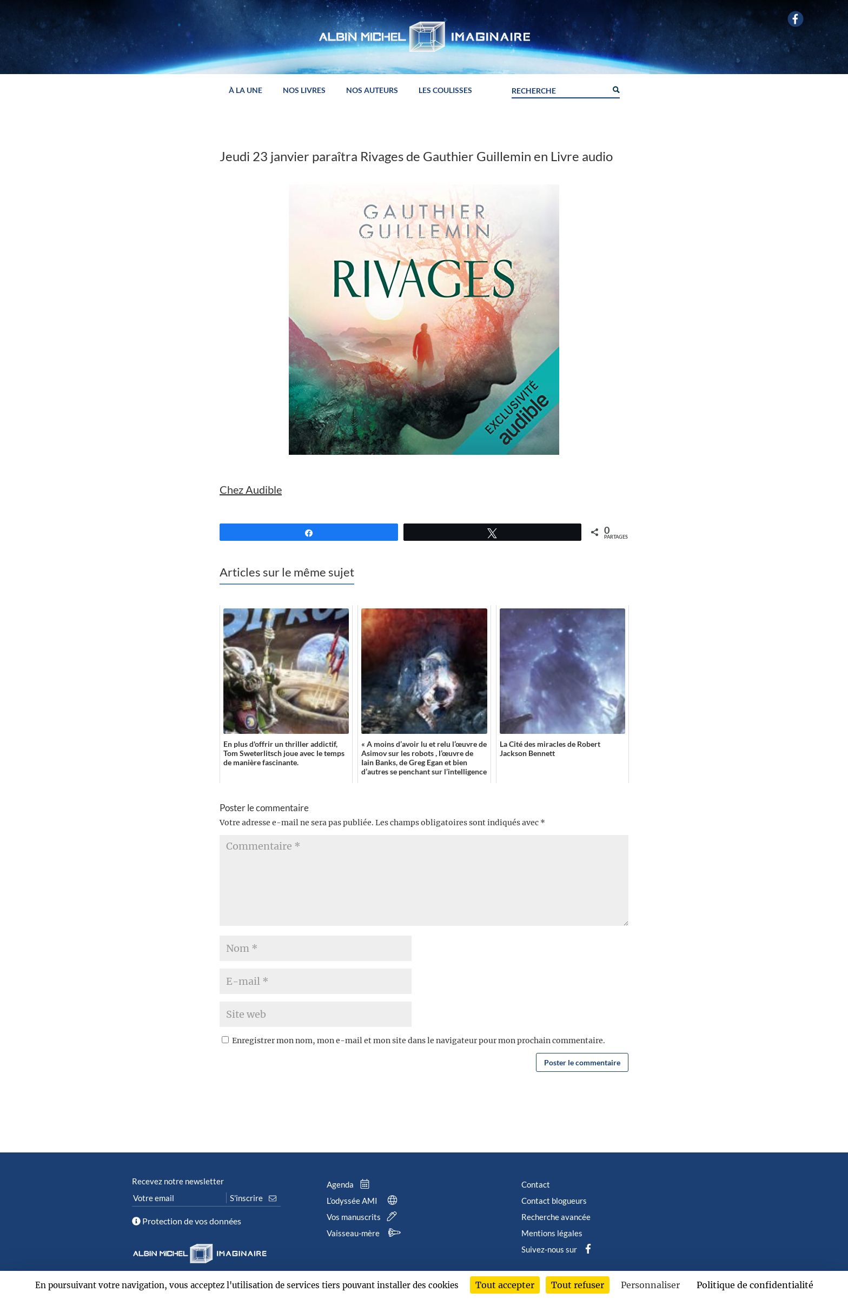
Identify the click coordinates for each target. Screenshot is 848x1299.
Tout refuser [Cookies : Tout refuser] (577, 1285)
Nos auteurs (372, 91)
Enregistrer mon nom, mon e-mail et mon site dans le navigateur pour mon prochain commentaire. (418, 1040)
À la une (245, 91)
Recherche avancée (556, 1217)
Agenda (350, 1184)
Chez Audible (251, 489)
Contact (535, 1184)
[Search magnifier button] (615, 88)
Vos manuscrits (364, 1217)
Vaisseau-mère (365, 1233)
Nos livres (304, 91)
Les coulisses (445, 91)
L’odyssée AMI (364, 1200)
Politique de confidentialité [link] (755, 1285)
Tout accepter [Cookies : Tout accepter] (504, 1285)
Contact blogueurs (554, 1200)
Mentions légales (551, 1233)
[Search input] (559, 89)
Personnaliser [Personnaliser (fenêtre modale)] (650, 1285)
